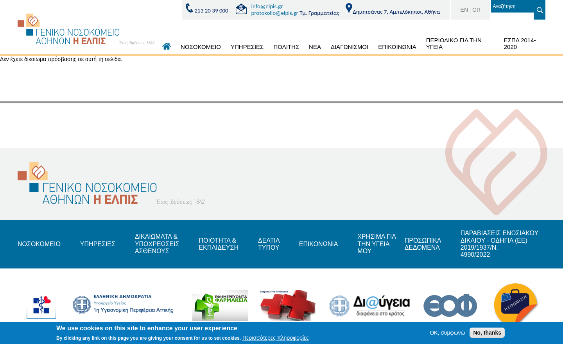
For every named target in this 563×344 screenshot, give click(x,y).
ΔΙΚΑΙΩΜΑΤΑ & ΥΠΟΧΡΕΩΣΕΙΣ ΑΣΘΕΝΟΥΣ (157, 243)
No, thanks (487, 334)
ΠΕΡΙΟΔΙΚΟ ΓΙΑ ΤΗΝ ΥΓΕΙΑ (454, 43)
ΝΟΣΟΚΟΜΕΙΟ (201, 46)
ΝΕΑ (315, 46)
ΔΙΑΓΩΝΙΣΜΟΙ (349, 46)
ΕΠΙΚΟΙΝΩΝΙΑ (397, 46)
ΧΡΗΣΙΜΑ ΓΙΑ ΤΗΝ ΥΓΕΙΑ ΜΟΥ (376, 243)
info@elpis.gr (267, 6)
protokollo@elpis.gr (274, 12)
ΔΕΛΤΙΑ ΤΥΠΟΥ (269, 244)
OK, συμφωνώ (447, 334)
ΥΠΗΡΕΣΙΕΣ (247, 46)
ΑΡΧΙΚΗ (166, 48)
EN (464, 10)
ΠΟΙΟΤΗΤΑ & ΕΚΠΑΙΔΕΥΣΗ (218, 244)
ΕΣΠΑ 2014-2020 (520, 43)
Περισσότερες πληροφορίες (275, 339)
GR (476, 10)
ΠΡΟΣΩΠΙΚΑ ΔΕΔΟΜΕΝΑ (423, 244)
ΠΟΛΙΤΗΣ (286, 46)
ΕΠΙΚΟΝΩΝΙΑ (318, 244)
